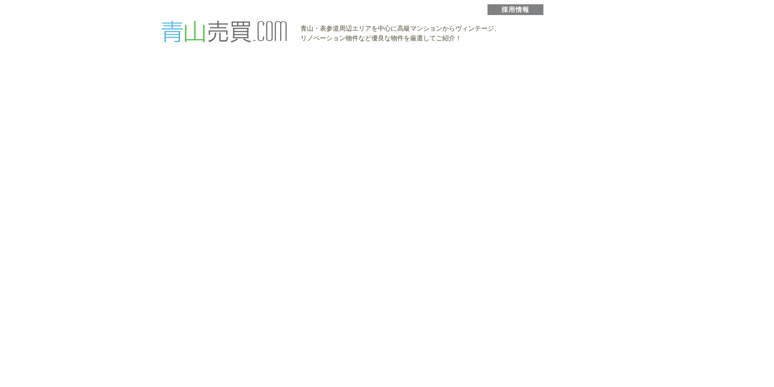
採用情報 (515, 9)
